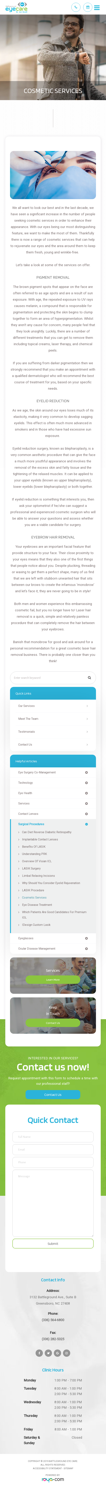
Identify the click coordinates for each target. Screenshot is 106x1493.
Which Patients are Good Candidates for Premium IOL (54, 914)
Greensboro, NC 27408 (53, 1299)
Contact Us (25, 744)
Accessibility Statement (47, 1468)
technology (25, 782)
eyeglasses (25, 938)
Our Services (26, 706)
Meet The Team (28, 719)
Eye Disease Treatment (37, 905)
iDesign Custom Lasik (36, 925)
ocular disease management (36, 948)
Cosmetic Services (34, 897)
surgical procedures (31, 824)
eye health (25, 793)
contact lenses (28, 813)
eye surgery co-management (37, 772)
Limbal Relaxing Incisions (38, 875)
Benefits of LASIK (33, 846)
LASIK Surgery (31, 868)
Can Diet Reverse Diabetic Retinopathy (47, 832)
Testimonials (26, 731)
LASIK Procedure (33, 890)
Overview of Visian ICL (37, 861)
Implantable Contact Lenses (40, 839)
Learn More (53, 979)
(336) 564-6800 (53, 1320)
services (24, 803)
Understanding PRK (34, 854)
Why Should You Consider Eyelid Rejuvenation (51, 883)
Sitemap (68, 1468)
